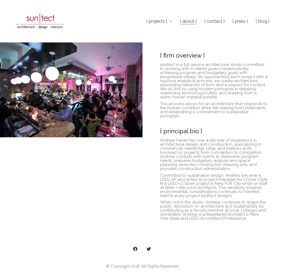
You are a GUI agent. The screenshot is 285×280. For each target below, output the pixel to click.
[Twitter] (148, 249)
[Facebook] (135, 249)
